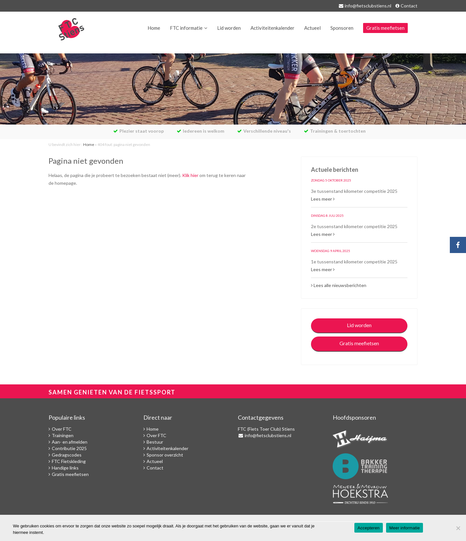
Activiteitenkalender (272, 28)
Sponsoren (341, 28)
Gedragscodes (67, 455)
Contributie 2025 (69, 448)
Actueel (312, 28)
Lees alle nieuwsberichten (338, 285)
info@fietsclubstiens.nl (368, 5)
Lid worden (229, 28)
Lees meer (323, 199)
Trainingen (62, 435)
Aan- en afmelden (69, 442)
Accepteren (369, 527)
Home (154, 28)
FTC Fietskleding (69, 461)
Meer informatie (404, 527)
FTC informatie (186, 28)
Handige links (65, 467)
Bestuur (155, 442)
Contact (409, 5)
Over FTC (62, 429)
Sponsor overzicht (165, 455)
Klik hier (190, 175)
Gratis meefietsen (385, 28)
